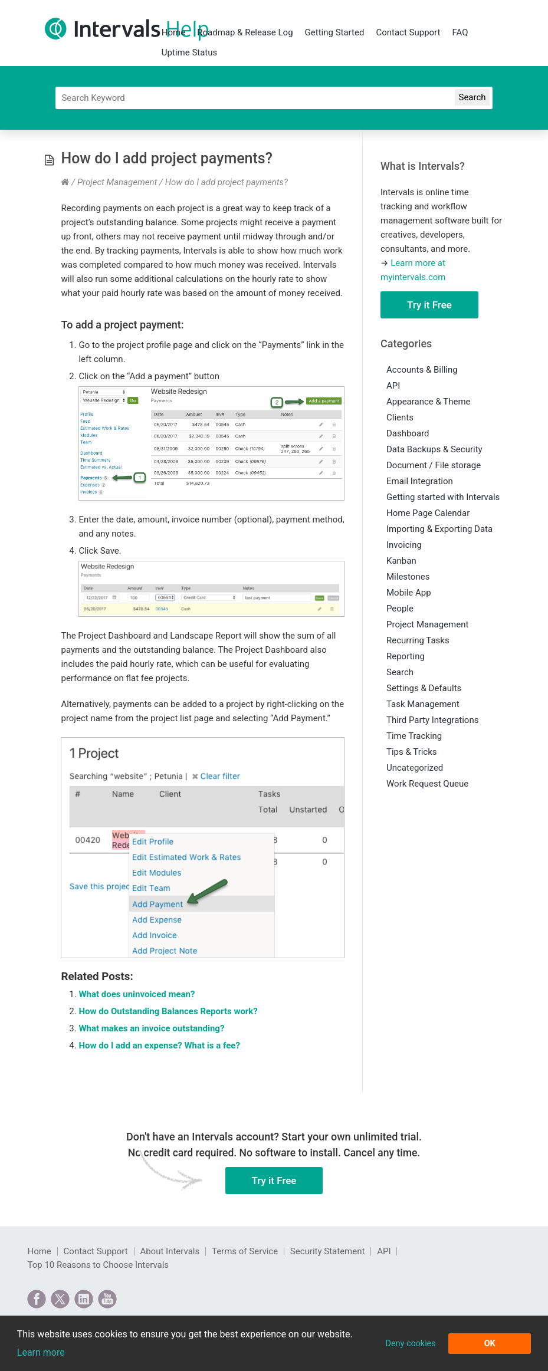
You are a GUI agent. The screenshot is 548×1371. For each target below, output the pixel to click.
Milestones (407, 576)
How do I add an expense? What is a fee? (158, 1045)
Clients (400, 417)
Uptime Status (189, 52)
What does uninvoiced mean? (136, 994)
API (393, 385)
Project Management (117, 182)
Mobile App (408, 592)
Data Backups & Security (434, 449)
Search (400, 672)
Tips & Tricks (411, 752)
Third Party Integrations (432, 720)
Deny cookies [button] (410, 1344)
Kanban (401, 560)
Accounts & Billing (422, 369)
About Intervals (169, 1251)
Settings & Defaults (423, 688)
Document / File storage (433, 465)
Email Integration (419, 481)
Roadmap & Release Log (245, 32)
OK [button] (490, 1344)
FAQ (460, 32)
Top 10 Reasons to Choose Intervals (98, 1265)
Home (173, 32)
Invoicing (404, 545)
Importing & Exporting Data (439, 529)
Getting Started (335, 32)
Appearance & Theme (428, 401)
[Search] (273, 98)
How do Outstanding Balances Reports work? (167, 1011)
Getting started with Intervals (443, 497)
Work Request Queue (427, 783)
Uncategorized (414, 767)
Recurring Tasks (417, 640)
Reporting (405, 656)
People (400, 608)
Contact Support (408, 32)
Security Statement (327, 1251)
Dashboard (407, 433)
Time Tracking (414, 736)
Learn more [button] (41, 1352)
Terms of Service (245, 1251)
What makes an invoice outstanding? (151, 1028)
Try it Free (429, 305)
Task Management (423, 704)
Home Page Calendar (428, 513)
